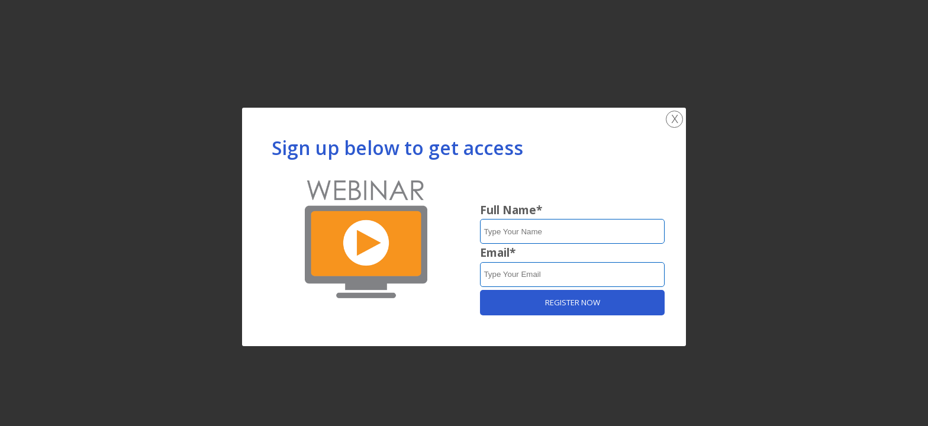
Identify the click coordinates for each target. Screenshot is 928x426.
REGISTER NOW (572, 302)
